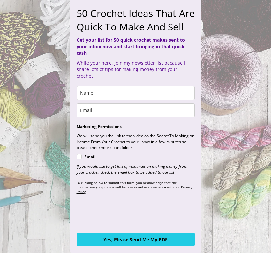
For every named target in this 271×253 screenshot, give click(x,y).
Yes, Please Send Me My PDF (135, 239)
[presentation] (126, 213)
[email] (136, 110)
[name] (136, 93)
